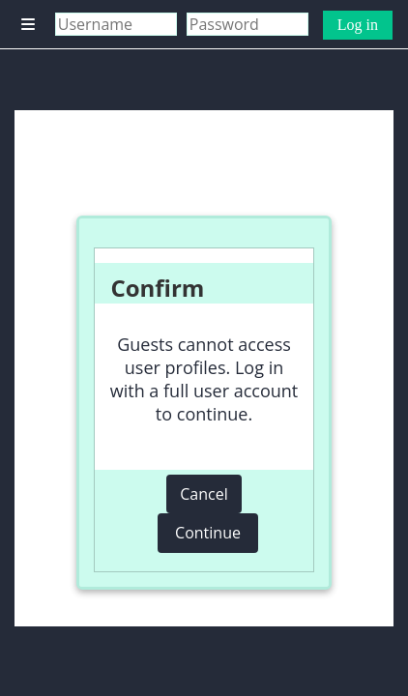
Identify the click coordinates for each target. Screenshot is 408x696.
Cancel (203, 494)
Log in (357, 24)
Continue (208, 532)
